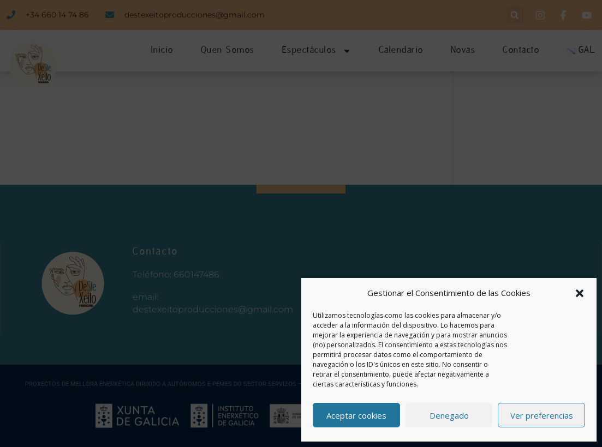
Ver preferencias (541, 415)
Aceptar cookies (356, 415)
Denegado (449, 415)
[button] (579, 293)
